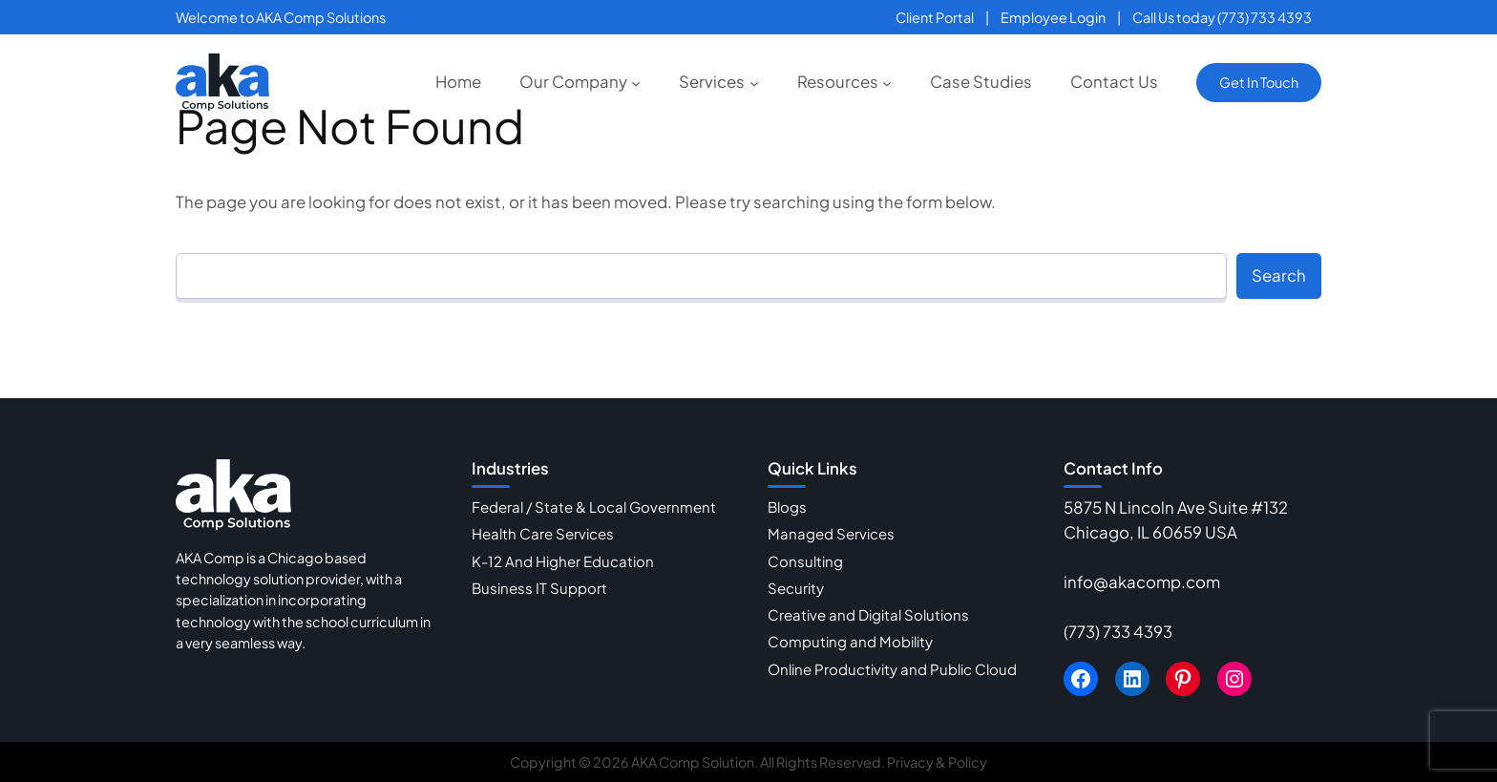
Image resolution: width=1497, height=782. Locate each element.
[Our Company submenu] (636, 82)
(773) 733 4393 (1118, 632)
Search (1279, 275)
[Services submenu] (754, 82)
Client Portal (935, 17)
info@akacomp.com (1142, 582)
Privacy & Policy (937, 762)
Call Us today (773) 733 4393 (1222, 17)
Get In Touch (1258, 82)
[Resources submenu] (887, 82)
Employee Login (1053, 17)
